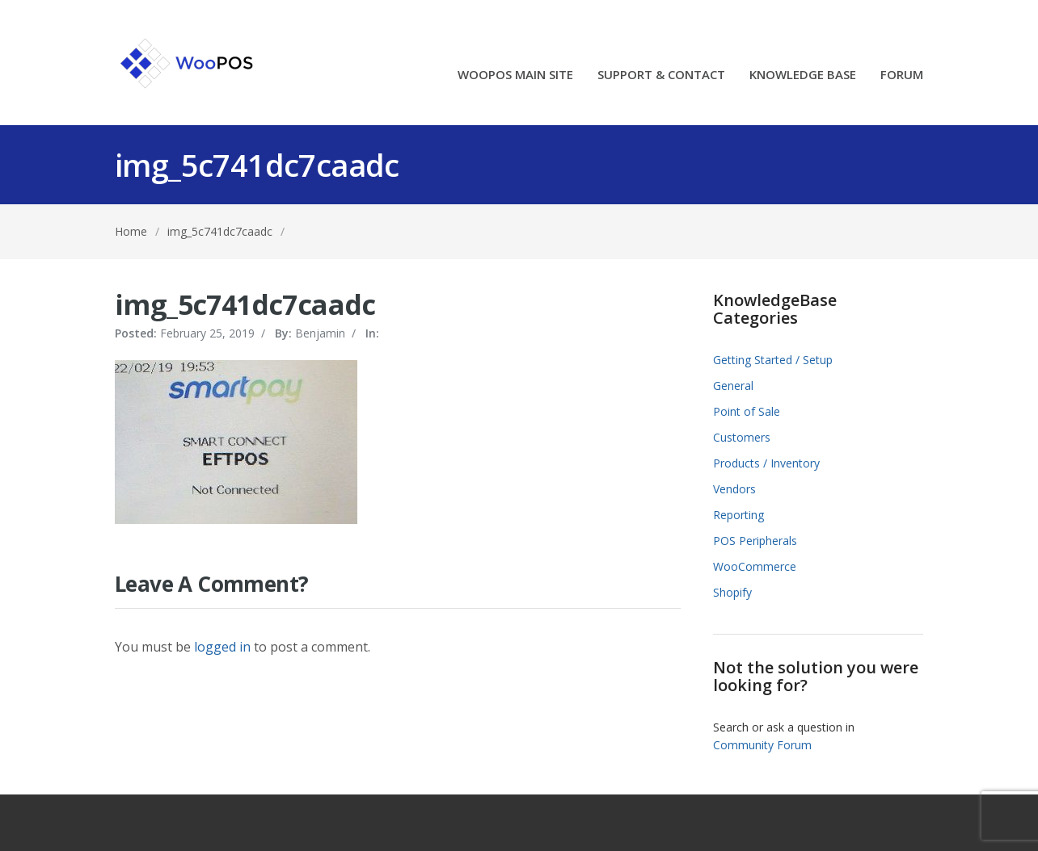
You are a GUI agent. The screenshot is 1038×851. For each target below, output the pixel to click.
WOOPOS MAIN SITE (515, 75)
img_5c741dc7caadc (219, 231)
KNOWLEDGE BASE (802, 75)
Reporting (738, 514)
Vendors (734, 489)
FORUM (901, 75)
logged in (222, 647)
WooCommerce (754, 566)
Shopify (732, 592)
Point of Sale (746, 411)
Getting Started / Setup (773, 359)
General (733, 385)
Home (131, 231)
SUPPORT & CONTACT (661, 75)
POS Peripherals (755, 540)
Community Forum (762, 744)
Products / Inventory (766, 463)
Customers (741, 437)
